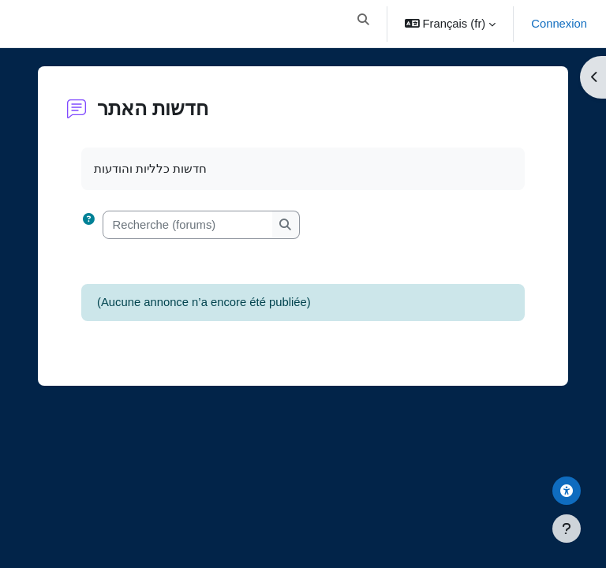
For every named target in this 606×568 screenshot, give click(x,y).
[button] (363, 23)
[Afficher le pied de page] (566, 528)
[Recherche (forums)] (188, 225)
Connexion (559, 23)
